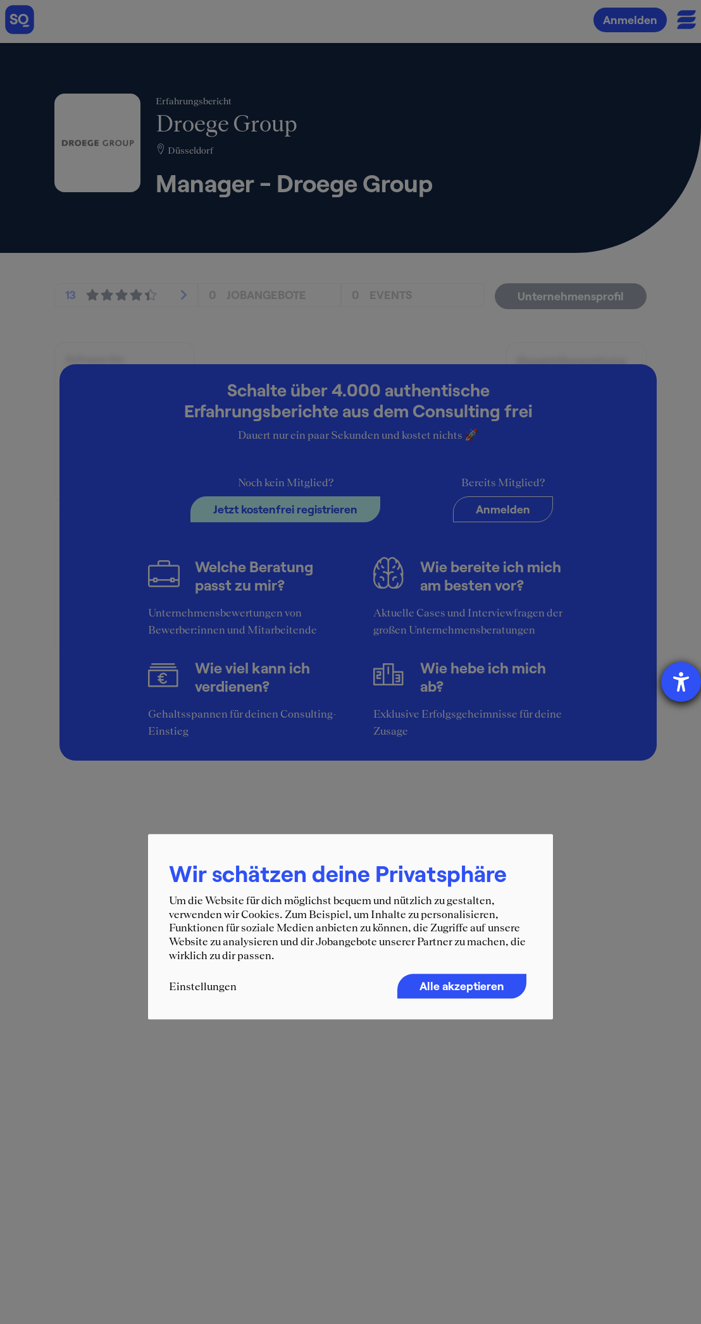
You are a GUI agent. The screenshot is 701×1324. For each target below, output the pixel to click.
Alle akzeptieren (461, 986)
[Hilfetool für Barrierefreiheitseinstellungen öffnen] (681, 682)
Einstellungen (203, 986)
